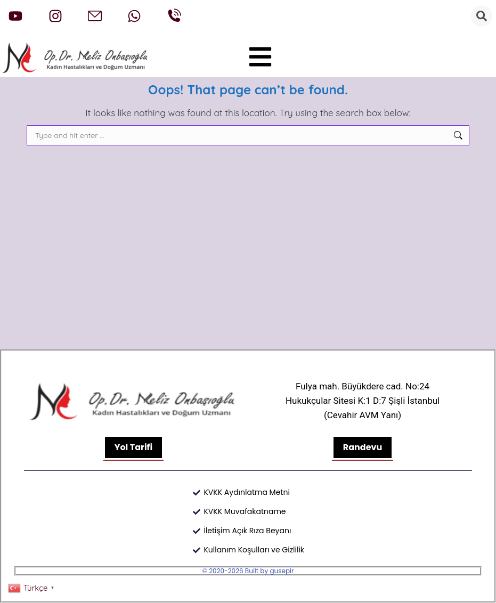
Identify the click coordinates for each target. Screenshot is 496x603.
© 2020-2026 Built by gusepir (248, 570)
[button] (260, 57)
